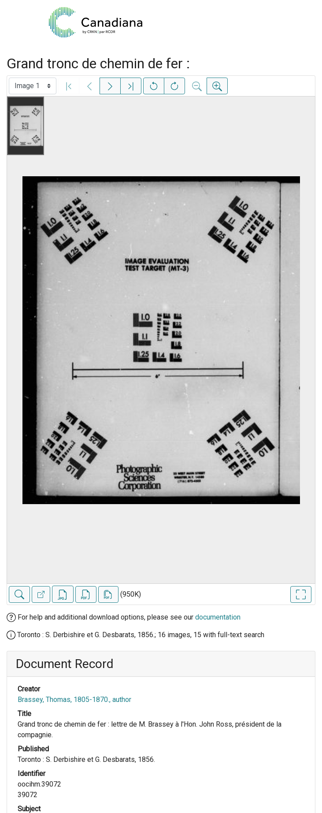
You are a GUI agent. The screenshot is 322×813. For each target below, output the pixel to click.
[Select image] (32, 86)
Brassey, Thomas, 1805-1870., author (74, 699)
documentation (218, 617)
